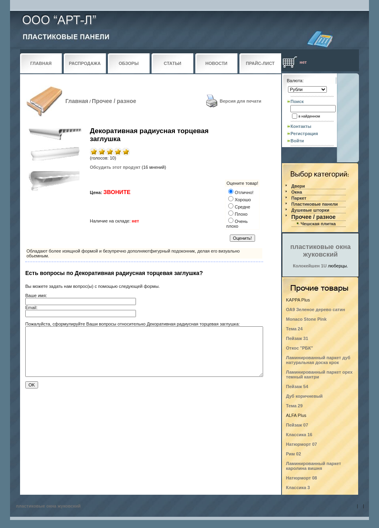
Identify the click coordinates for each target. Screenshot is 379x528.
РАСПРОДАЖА (85, 63)
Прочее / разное (114, 101)
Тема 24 (294, 328)
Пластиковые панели (314, 204)
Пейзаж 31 (297, 338)
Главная (76, 101)
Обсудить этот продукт (115, 167)
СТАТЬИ (172, 63)
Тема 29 (294, 405)
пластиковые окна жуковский (320, 250)
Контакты (300, 126)
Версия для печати (240, 101)
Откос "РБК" (299, 348)
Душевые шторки (310, 210)
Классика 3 (298, 487)
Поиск (297, 101)
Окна (296, 192)
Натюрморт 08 (301, 477)
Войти (297, 140)
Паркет (298, 198)
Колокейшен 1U (309, 265)
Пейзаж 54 (297, 386)
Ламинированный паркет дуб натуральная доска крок (318, 360)
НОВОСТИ (216, 63)
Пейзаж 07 (297, 425)
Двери (298, 186)
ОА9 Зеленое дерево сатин (315, 309)
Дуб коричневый (304, 396)
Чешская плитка (318, 223)
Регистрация (304, 133)
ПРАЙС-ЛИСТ (260, 63)
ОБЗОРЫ (129, 63)
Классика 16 (299, 434)
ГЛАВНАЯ (40, 63)
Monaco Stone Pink (306, 319)
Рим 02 (293, 453)
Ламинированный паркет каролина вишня (313, 466)
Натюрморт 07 (301, 444)
